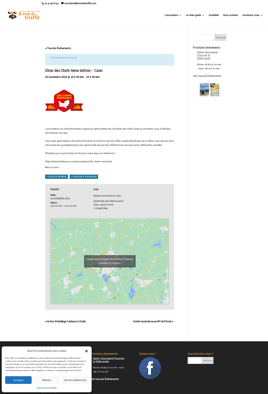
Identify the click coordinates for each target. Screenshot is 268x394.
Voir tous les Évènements (207, 76)
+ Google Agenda (56, 177)
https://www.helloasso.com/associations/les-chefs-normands (78, 161)
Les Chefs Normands (70, 128)
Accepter (18, 380)
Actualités (214, 15)
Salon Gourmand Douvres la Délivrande (207, 55)
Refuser (46, 380)
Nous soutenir (230, 15)
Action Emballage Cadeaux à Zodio (65, 321)
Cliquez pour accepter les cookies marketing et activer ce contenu (109, 261)
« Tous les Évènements (58, 48)
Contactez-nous (250, 15)
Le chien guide (193, 15)
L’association (171, 15)
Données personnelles (47, 387)
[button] (86, 351)
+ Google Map (100, 208)
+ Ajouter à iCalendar (84, 177)
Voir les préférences (75, 380)
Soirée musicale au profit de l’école (153, 321)
